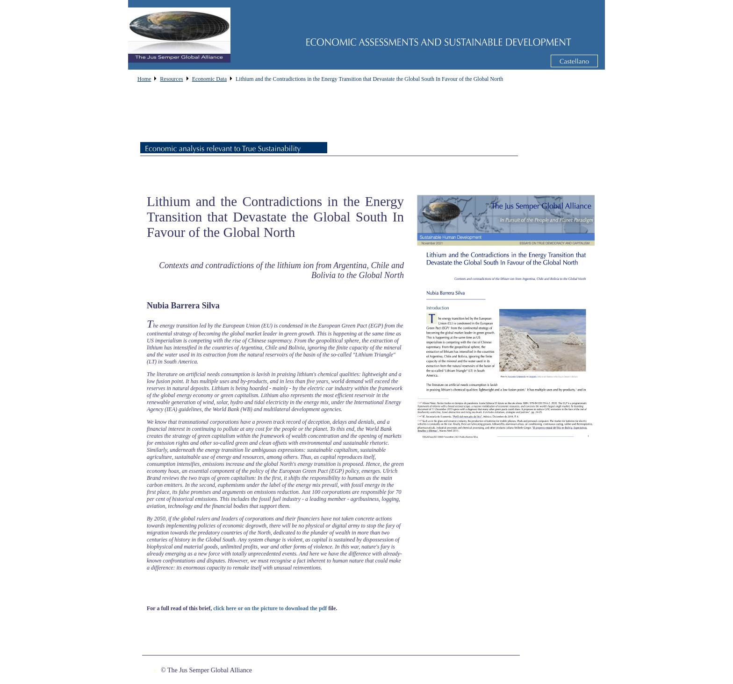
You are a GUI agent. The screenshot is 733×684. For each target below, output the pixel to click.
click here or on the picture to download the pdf (270, 608)
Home (144, 79)
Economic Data (209, 79)
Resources (171, 79)
